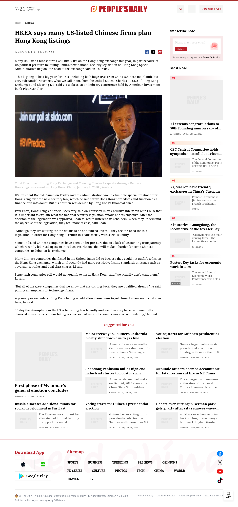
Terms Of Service (211, 57)
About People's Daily (190, 495)
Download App (211, 8)
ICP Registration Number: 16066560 (108, 496)
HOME (19, 22)
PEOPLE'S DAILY (214, 495)
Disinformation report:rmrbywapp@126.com (40, 500)
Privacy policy (145, 495)
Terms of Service (166, 495)
